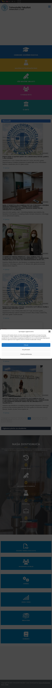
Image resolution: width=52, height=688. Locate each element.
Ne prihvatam (26, 349)
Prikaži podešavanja (26, 354)
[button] (49, 331)
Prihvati (26, 345)
